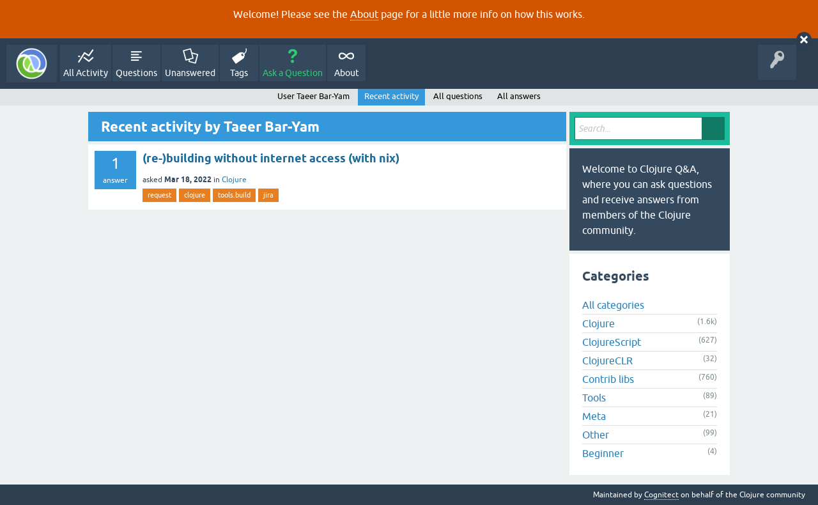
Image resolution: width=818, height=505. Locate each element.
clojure (194, 195)
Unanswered (190, 73)
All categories (613, 305)
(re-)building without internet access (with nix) (271, 158)
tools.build (234, 195)
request (159, 195)
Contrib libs (608, 379)
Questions (136, 73)
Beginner (603, 453)
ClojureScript (611, 342)
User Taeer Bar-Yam (313, 96)
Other (595, 434)
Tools (594, 397)
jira (268, 195)
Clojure (234, 179)
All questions (457, 96)
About (364, 14)
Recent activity (391, 96)
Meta (594, 416)
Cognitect (661, 494)
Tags (239, 73)
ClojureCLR (607, 360)
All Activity (85, 73)
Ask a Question (293, 73)
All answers (519, 96)
